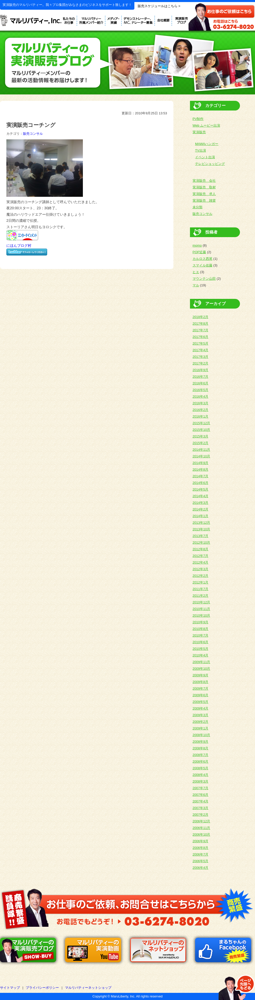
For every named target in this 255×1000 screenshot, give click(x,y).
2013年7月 (200, 536)
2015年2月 (200, 443)
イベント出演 (205, 157)
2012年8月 (200, 549)
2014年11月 (201, 450)
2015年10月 (201, 430)
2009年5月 (200, 702)
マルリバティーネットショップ (88, 988)
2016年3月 (200, 403)
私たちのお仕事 (69, 20)
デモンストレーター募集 (138, 20)
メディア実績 (114, 20)
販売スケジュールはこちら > (159, 6)
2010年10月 (201, 615)
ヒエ (196, 272)
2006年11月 (201, 828)
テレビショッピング (210, 164)
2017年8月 (200, 323)
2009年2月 (200, 722)
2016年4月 (200, 396)
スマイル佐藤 (202, 265)
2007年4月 (200, 801)
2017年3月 (200, 357)
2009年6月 (200, 695)
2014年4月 (200, 496)
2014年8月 (200, 469)
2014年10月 (201, 456)
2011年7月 (200, 589)
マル (196, 285)
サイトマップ (10, 988)
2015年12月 (201, 423)
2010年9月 (200, 622)
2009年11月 (201, 662)
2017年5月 (200, 343)
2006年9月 (200, 841)
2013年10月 (201, 529)
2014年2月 (200, 509)
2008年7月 (200, 755)
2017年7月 (200, 330)
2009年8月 (200, 682)
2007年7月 (200, 788)
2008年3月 (200, 781)
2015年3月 (200, 436)
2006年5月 (200, 861)
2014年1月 (200, 516)
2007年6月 (200, 795)
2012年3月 (200, 569)
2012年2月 (200, 576)
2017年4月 (200, 350)
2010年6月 (200, 642)
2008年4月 (200, 775)
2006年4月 (200, 868)
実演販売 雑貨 (204, 200)
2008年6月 (200, 761)
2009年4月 (200, 708)
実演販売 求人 (204, 194)
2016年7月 (200, 377)
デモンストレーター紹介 (91, 20)
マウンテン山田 (204, 279)
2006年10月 (201, 834)
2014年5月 (200, 489)
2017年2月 (200, 363)
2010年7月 (200, 635)
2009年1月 (200, 728)
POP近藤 (199, 252)
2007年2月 (200, 814)
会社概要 (163, 20)
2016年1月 (200, 416)
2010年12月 (201, 602)
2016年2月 (200, 410)
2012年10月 (201, 542)
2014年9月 (200, 463)
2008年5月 (200, 768)
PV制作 (198, 119)
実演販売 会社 (204, 180)
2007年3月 (200, 808)
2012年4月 (200, 562)
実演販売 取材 (204, 187)
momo (197, 245)
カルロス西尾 (202, 259)
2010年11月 (201, 609)
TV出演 (200, 150)
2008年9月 (200, 741)
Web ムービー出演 (206, 125)
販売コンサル (33, 134)
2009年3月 (200, 715)
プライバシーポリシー (42, 988)
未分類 (197, 207)
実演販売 (199, 132)
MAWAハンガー (206, 144)
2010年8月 (200, 629)
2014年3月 (200, 503)
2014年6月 (200, 483)
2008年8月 (200, 748)
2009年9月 (200, 675)
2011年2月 (200, 595)
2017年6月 (200, 337)
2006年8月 (200, 848)
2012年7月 (200, 556)
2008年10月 (201, 735)
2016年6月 (200, 383)
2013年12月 (201, 523)
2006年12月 (201, 821)
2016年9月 (200, 370)
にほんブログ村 (18, 245)
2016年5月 (200, 390)
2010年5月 (200, 649)
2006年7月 (200, 854)
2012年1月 (200, 582)
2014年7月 (200, 476)
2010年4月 (200, 655)
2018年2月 (200, 317)
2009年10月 (201, 668)
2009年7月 (200, 688)
